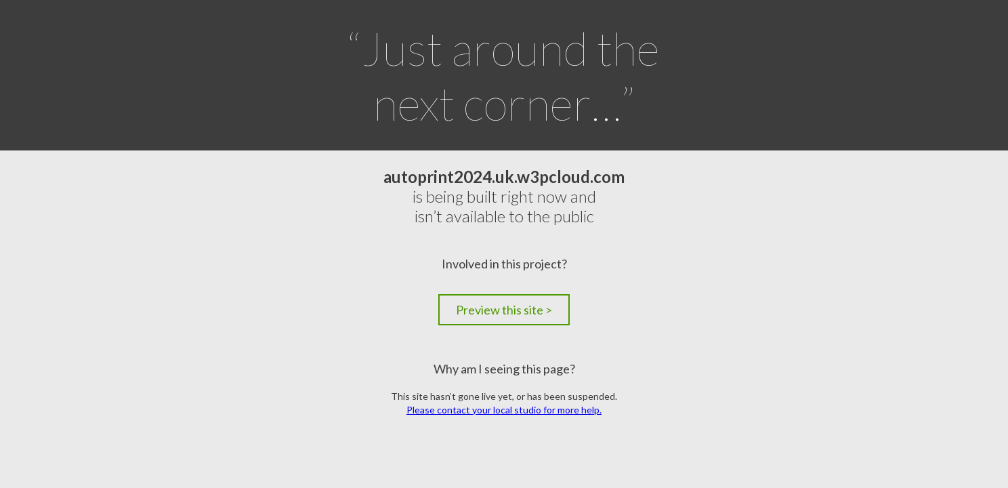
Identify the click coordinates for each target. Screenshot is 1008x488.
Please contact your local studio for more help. (504, 409)
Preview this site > (504, 309)
